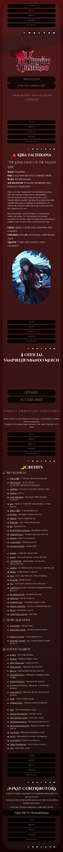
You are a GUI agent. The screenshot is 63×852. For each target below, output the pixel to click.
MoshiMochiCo (14, 675)
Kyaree (16, 553)
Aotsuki (17, 580)
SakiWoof (17, 587)
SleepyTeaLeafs (14, 681)
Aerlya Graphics (20, 606)
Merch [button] (31, 15)
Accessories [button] (28, 399)
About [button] (31, 10)
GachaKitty (13, 692)
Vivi (14, 748)
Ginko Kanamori (21, 744)
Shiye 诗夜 (11, 478)
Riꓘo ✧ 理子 (12, 510)
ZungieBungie (14, 497)
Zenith (10, 493)
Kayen (10, 655)
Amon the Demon (21, 714)
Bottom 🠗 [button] (31, 25)
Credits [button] (31, 20)
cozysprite (18, 740)
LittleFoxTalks (14, 546)
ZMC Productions (21, 718)
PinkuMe (11, 522)
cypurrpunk (18, 561)
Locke (15, 557)
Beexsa (10, 671)
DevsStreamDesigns (22, 726)
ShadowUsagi (13, 534)
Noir (9, 699)
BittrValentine (20, 594)
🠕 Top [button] (31, 5)
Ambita (16, 568)
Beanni (10, 659)
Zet (14, 583)
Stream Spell (13, 703)
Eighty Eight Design (17, 530)
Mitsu (15, 610)
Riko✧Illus (12, 482)
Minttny (17, 598)
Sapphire (11, 489)
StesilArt (17, 732)
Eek (8, 504)
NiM (14, 710)
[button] (24, 32)
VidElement (13, 667)
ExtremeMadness (21, 722)
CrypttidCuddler (21, 614)
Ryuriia (10, 514)
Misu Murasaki (14, 663)
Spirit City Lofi (20, 637)
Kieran (10, 518)
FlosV (15, 736)
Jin (8, 526)
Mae (15, 576)
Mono (16, 572)
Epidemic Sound (20, 641)
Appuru (10, 538)
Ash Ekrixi (12, 626)
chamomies (12, 542)
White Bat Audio (15, 630)
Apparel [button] (28, 392)
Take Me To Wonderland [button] (31, 812)
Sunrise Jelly (19, 602)
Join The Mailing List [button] (32, 85)
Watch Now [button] (31, 79)
